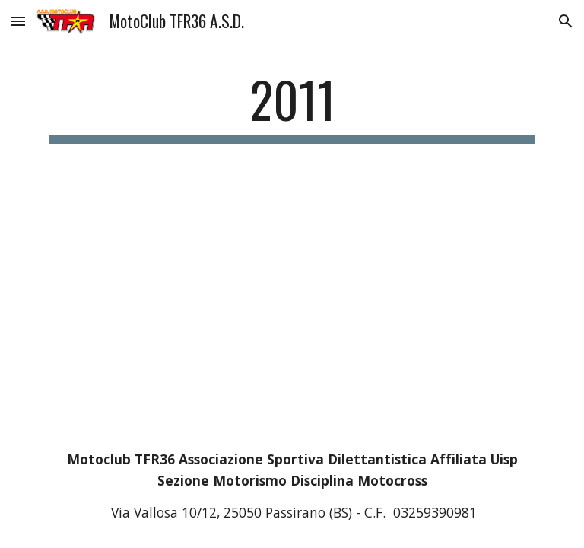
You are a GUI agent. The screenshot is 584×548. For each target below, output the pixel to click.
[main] (292, 107)
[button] (18, 21)
